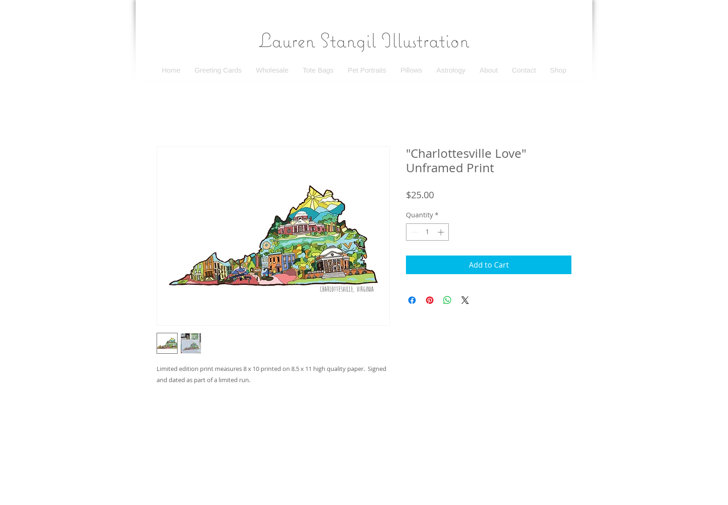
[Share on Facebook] (412, 300)
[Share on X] (465, 300)
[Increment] (441, 232)
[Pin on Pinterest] (429, 300)
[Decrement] (413, 232)
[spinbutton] (427, 232)
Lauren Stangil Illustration (364, 40)
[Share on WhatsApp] (447, 300)
